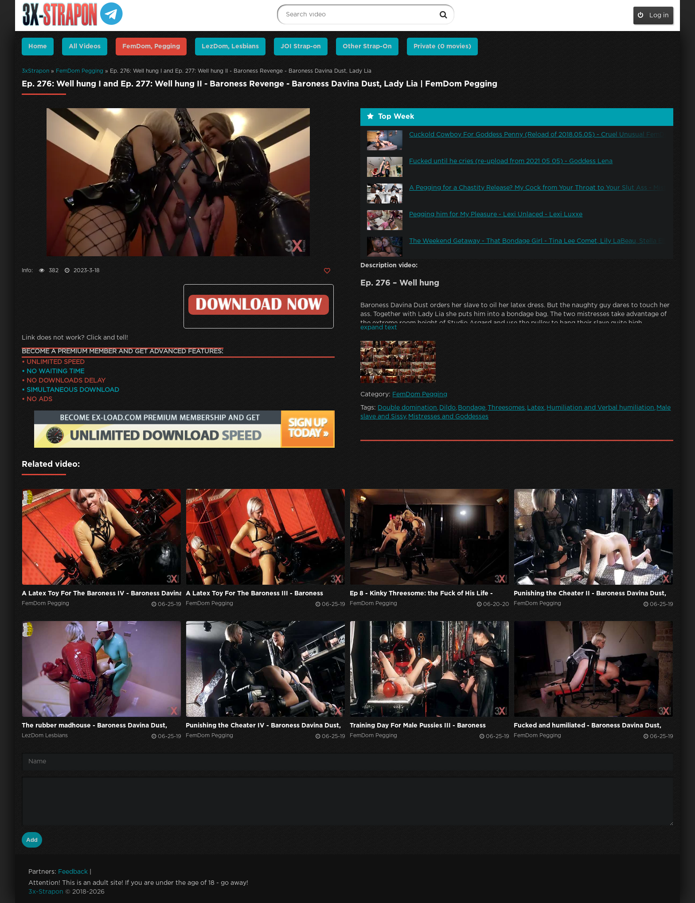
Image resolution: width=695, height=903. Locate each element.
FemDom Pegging (79, 71)
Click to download (258, 305)
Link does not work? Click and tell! (75, 337)
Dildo (447, 407)
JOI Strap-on (301, 46)
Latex (535, 407)
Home (37, 46)
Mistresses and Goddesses (448, 416)
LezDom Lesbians (45, 735)
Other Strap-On (367, 46)
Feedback (73, 872)
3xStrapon (35, 71)
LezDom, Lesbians (230, 46)
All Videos (85, 46)
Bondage (471, 407)
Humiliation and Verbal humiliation (600, 407)
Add (32, 840)
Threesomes (506, 407)
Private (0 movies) (442, 46)
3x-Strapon (45, 892)
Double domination (407, 407)
